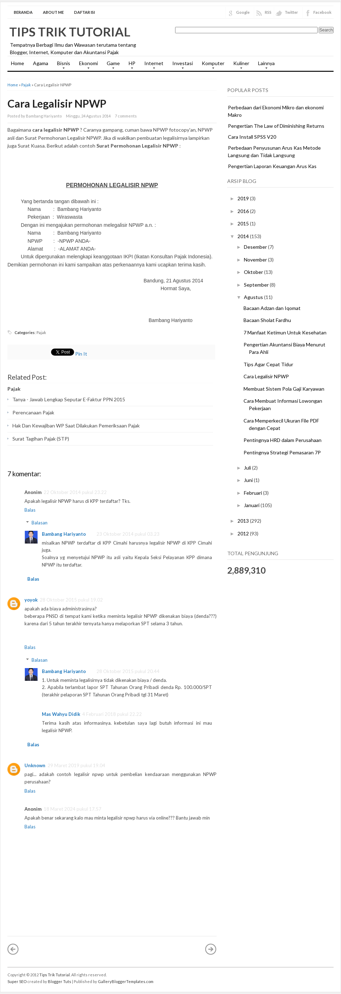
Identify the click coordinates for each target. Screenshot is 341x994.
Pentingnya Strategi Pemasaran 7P (282, 452)
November (256, 260)
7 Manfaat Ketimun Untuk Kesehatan (285, 332)
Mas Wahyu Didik (61, 714)
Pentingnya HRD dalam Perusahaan (283, 440)
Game (111, 65)
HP (130, 65)
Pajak (26, 84)
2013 (243, 521)
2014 (243, 236)
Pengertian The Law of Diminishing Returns (276, 126)
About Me (53, 12)
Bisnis (62, 65)
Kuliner (239, 65)
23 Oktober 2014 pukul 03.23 (128, 534)
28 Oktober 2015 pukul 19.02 (71, 600)
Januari (252, 505)
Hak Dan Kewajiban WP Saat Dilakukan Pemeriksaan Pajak (76, 426)
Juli (248, 468)
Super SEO (17, 981)
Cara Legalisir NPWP (56, 103)
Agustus (254, 297)
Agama (40, 63)
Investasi (181, 65)
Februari (253, 493)
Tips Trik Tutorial (69, 31)
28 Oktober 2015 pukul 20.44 (128, 671)
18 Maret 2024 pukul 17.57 (72, 809)
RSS (268, 12)
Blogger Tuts (59, 981)
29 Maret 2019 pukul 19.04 (76, 765)
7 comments (126, 116)
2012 (243, 533)
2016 (243, 211)
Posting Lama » (211, 949)
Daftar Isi (84, 12)
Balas (29, 510)
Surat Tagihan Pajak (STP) (40, 439)
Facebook (322, 12)
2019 (243, 198)
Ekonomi (87, 65)
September (257, 285)
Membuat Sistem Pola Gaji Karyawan (284, 389)
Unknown (34, 765)
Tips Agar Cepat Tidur (268, 364)
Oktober (254, 272)
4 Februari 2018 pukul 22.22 (112, 714)
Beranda (23, 12)
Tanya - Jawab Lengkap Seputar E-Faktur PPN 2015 (68, 399)
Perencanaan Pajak (33, 412)
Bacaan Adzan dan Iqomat (272, 308)
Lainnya (265, 65)
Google (243, 12)
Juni (249, 480)
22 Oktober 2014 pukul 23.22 (75, 492)
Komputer (211, 65)
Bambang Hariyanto (64, 534)
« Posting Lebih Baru (13, 949)
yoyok (31, 600)
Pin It (81, 354)
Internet (152, 65)
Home (17, 63)
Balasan (39, 522)
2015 (243, 223)
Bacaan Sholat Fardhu (267, 320)
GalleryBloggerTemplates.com (125, 981)
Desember (256, 247)
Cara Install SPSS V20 (252, 137)
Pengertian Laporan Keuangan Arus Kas (272, 166)
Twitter (291, 12)
